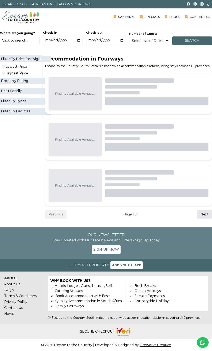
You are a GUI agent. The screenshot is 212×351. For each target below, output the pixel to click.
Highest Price (15, 73)
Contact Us (13, 308)
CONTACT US (197, 17)
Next (204, 214)
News (9, 314)
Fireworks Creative (155, 345)
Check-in (50, 33)
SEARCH (192, 41)
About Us (12, 284)
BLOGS (172, 17)
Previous (55, 214)
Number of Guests (143, 34)
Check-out (94, 33)
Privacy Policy (15, 302)
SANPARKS (124, 17)
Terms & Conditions (20, 296)
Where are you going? (17, 33)
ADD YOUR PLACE (126, 265)
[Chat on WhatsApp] (203, 342)
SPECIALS (150, 17)
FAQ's (9, 290)
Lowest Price (14, 67)
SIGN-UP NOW (106, 249)
